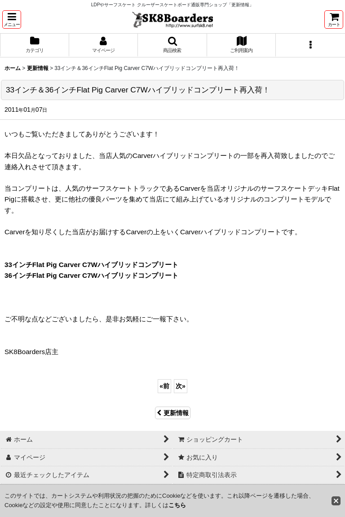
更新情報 (173, 412)
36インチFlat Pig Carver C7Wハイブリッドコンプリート (91, 275)
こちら (177, 505)
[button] (11, 19)
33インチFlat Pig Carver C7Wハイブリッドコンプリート (91, 264)
